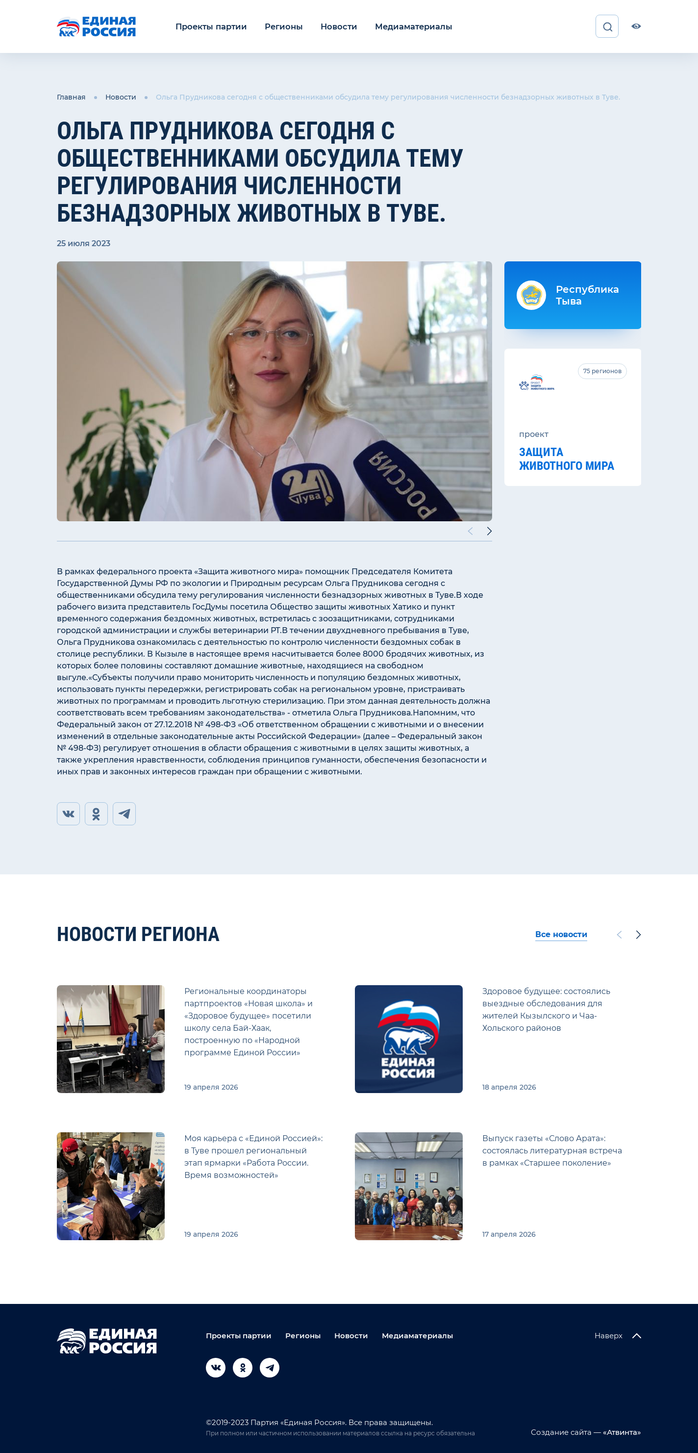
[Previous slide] (470, 530)
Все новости (561, 934)
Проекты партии (210, 26)
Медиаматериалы (406, 26)
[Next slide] (489, 530)
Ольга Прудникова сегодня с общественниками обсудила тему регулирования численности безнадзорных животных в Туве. (388, 97)
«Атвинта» (621, 1432)
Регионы (280, 26)
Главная (71, 97)
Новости (334, 26)
